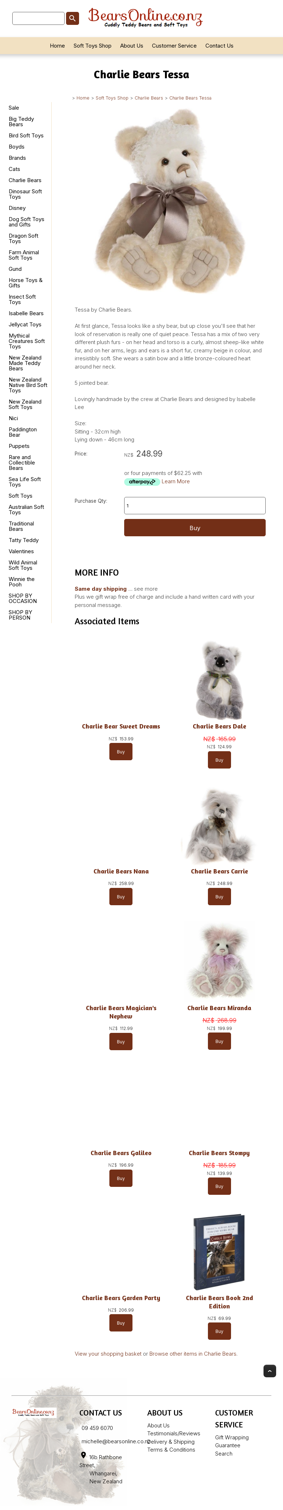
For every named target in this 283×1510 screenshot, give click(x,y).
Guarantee (227, 1445)
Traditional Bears (21, 526)
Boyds (17, 146)
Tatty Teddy (24, 540)
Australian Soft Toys (26, 509)
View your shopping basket (108, 1353)
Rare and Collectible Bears (22, 462)
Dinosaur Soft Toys (25, 194)
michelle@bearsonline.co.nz (116, 1441)
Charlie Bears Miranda (219, 1008)
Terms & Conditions (171, 1449)
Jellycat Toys (25, 324)
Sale (14, 107)
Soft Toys (20, 495)
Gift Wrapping (232, 1437)
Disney (17, 207)
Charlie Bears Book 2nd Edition (219, 1302)
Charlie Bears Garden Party (121, 1298)
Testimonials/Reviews (173, 1433)
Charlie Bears (149, 98)
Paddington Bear (23, 432)
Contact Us (219, 45)
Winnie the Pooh (22, 582)
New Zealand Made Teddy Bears (25, 363)
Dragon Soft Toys (23, 238)
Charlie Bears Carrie (219, 871)
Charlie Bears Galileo (121, 1153)
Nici (13, 418)
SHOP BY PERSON (20, 615)
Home (57, 45)
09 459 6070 (97, 1428)
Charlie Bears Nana (121, 871)
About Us (131, 45)
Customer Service (174, 45)
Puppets (19, 446)
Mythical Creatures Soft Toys (27, 341)
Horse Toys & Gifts (26, 283)
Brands (17, 157)
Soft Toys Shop (93, 45)
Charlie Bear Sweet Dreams (121, 726)
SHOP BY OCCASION (23, 598)
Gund (15, 268)
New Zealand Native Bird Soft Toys (28, 385)
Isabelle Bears (26, 313)
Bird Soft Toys (26, 135)
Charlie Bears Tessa (190, 98)
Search (223, 1453)
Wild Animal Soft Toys (23, 565)
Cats (14, 169)
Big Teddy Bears (21, 121)
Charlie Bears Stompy (219, 1153)
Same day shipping (101, 588)
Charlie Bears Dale (219, 726)
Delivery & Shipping (171, 1441)
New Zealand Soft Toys (25, 404)
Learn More (176, 481)
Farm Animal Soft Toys (24, 255)
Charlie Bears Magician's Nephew (121, 1012)
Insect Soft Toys (22, 299)
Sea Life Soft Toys (25, 482)
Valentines (21, 551)
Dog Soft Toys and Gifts (26, 222)
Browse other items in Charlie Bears (192, 1353)
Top (270, 1371)
